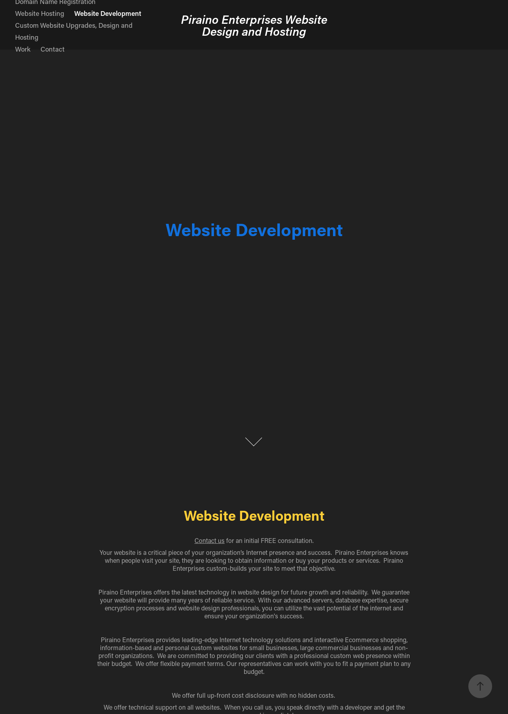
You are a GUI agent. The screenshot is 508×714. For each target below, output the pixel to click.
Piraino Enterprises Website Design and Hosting (255, 25)
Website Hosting (39, 13)
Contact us (209, 540)
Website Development (107, 13)
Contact (52, 48)
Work (23, 48)
